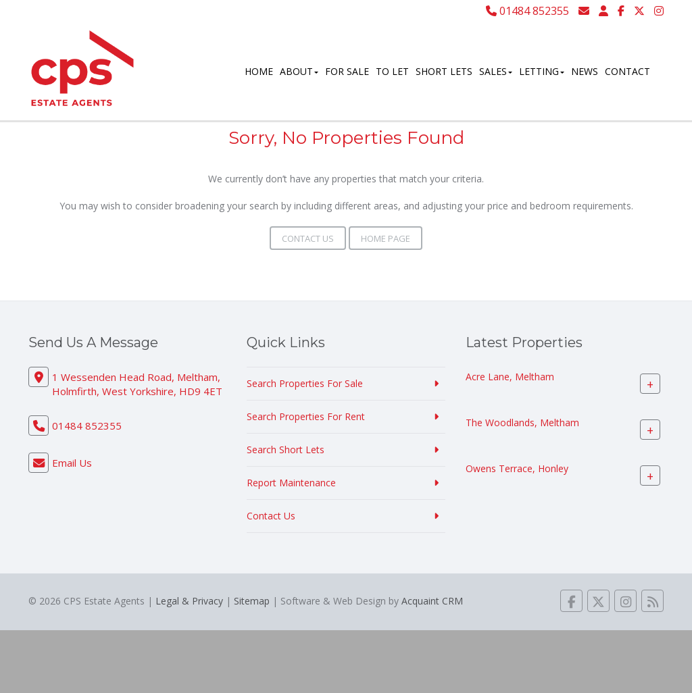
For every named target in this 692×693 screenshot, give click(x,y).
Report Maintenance (291, 482)
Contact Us (308, 238)
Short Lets (444, 71)
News (584, 71)
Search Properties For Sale (305, 383)
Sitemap (252, 600)
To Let (392, 71)
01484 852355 (527, 10)
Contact (627, 71)
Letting (541, 71)
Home (259, 71)
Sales (495, 71)
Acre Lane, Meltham (510, 376)
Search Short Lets (285, 449)
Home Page (385, 238)
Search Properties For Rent (306, 416)
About (299, 71)
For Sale (347, 71)
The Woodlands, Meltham (522, 422)
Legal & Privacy (189, 600)
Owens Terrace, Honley (517, 468)
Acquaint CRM (432, 600)
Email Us (72, 462)
